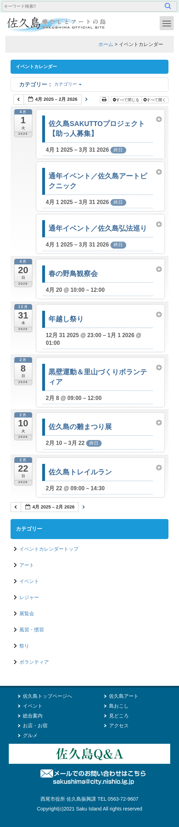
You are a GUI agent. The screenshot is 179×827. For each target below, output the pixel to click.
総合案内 (33, 715)
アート (26, 565)
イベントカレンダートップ (48, 549)
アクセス (119, 725)
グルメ (30, 735)
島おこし (119, 706)
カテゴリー (50, 84)
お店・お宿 (35, 725)
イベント (29, 581)
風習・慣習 (31, 629)
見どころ (119, 715)
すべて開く (155, 100)
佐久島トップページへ (47, 696)
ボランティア (34, 662)
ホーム (105, 44)
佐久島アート (124, 696)
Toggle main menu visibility (168, 23)
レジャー (29, 597)
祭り (24, 646)
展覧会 (26, 613)
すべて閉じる (126, 100)
